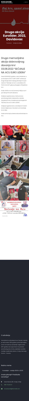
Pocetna (9, 43)
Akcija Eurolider (17, 43)
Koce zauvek (7, 2)
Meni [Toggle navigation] (26, 2)
